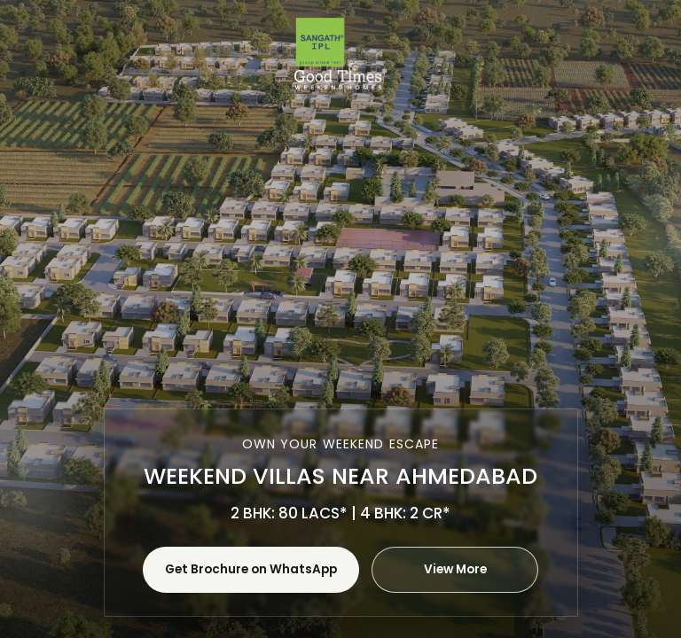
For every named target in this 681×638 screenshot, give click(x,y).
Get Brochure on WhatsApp (251, 569)
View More (455, 569)
